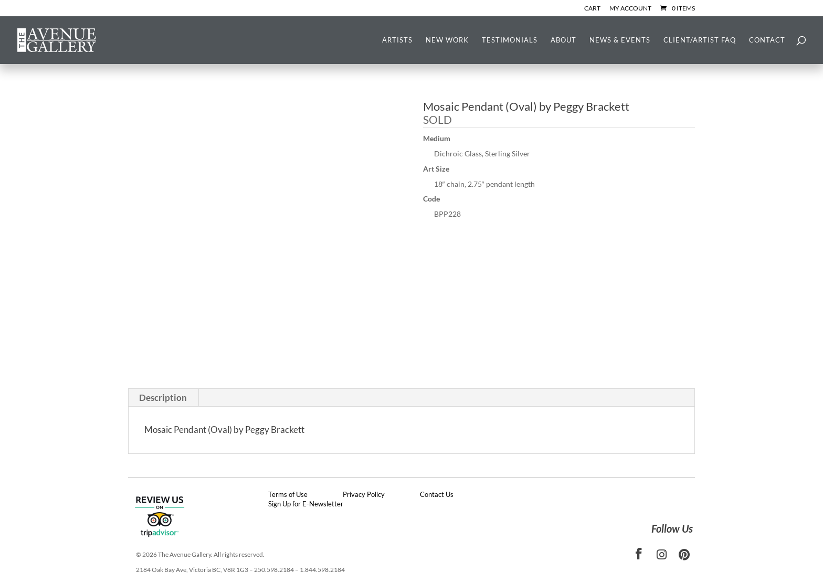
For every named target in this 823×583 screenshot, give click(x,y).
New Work (447, 40)
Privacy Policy (364, 494)
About (563, 40)
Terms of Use (288, 494)
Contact (767, 40)
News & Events (619, 40)
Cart (592, 8)
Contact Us (436, 494)
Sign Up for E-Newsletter (305, 504)
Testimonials (509, 40)
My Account (630, 8)
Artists (397, 40)
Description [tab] (163, 397)
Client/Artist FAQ (699, 40)
